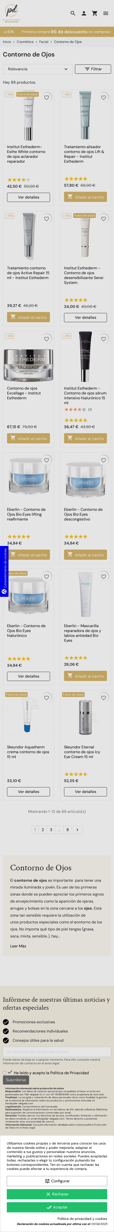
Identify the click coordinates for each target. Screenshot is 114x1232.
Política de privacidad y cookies (82, 1219)
